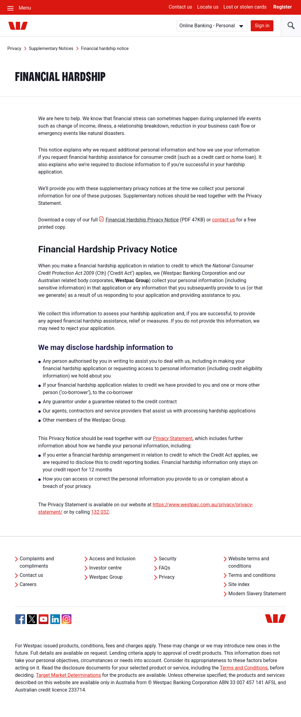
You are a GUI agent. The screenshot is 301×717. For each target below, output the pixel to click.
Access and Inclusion (112, 559)
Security (167, 559)
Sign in (262, 26)
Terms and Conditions (244, 668)
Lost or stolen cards (245, 7)
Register (282, 7)
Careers (28, 584)
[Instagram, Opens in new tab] (66, 622)
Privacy (14, 48)
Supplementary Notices (51, 48)
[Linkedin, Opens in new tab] (55, 619)
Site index (239, 584)
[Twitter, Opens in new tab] (32, 619)
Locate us (208, 7)
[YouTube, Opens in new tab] (43, 619)
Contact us (180, 7)
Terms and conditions (252, 575)
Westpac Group (106, 577)
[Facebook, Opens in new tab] (20, 619)
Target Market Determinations (68, 675)
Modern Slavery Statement (257, 593)
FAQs (164, 568)
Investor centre (105, 568)
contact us (223, 220)
